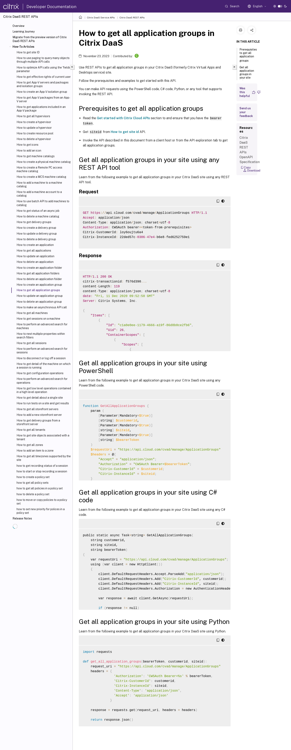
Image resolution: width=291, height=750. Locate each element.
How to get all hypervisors (33, 116)
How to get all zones (30, 445)
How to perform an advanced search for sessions (42, 350)
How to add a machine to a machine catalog (39, 184)
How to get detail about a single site (40, 397)
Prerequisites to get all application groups (248, 55)
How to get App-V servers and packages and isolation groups (43, 84)
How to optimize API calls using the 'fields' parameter (44, 69)
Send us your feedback (246, 112)
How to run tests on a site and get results (43, 403)
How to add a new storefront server (39, 414)
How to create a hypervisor (34, 122)
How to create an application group (39, 284)
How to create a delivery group (36, 227)
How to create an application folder (39, 267)
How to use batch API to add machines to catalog (43, 203)
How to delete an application (35, 261)
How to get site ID (28, 52)
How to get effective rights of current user (44, 76)
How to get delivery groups (34, 222)
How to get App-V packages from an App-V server (43, 99)
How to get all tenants (31, 429)
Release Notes (22, 518)
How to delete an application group (39, 301)
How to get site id (125, 132)
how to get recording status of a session (42, 465)
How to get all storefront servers (37, 409)
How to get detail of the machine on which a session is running (44, 365)
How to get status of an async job (38, 210)
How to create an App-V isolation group (42, 91)
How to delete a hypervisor (34, 139)
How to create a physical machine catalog (44, 161)
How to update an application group (40, 295)
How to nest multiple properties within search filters (41, 335)
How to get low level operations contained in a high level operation (44, 390)
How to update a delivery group (37, 233)
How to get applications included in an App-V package (41, 108)
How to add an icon (29, 150)
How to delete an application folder (39, 279)
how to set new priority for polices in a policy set (41, 511)
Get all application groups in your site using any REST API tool (246, 78)
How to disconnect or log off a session (41, 358)
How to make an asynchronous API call (42, 307)
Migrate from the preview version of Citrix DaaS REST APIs (40, 39)
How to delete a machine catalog (38, 216)
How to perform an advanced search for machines (42, 326)
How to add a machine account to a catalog (39, 193)
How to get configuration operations (40, 373)
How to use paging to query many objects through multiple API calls (43, 59)
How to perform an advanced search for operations (42, 380)
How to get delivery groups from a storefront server (38, 422)
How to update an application (35, 256)
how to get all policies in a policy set (40, 488)
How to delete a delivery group (36, 239)
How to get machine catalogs (36, 156)
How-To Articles (23, 46)
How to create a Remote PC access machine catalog (39, 169)
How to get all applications (34, 250)
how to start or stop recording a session (42, 471)
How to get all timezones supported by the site (44, 458)
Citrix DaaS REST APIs (132, 17)
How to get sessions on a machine (38, 318)
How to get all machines (32, 313)
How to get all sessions (31, 343)
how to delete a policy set (33, 494)
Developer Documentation (51, 6)
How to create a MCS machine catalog (41, 176)
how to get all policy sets (32, 482)
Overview (18, 25)
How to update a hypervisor (34, 127)
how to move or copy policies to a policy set (42, 501)
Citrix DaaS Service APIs (101, 17)
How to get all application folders (38, 273)
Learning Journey (24, 31)
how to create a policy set (33, 477)
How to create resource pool (35, 133)
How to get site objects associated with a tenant (43, 437)
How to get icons (27, 144)
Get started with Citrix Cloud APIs (123, 118)
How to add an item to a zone (35, 450)
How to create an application (35, 244)
